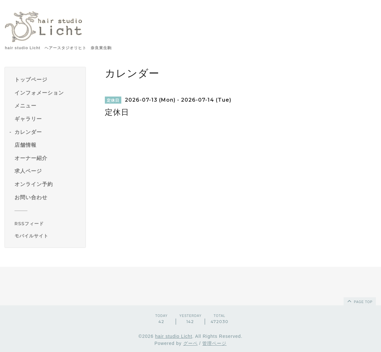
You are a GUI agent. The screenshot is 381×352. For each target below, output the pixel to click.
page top (359, 301)
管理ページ (214, 343)
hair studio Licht (173, 336)
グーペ (190, 343)
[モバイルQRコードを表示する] (48, 235)
